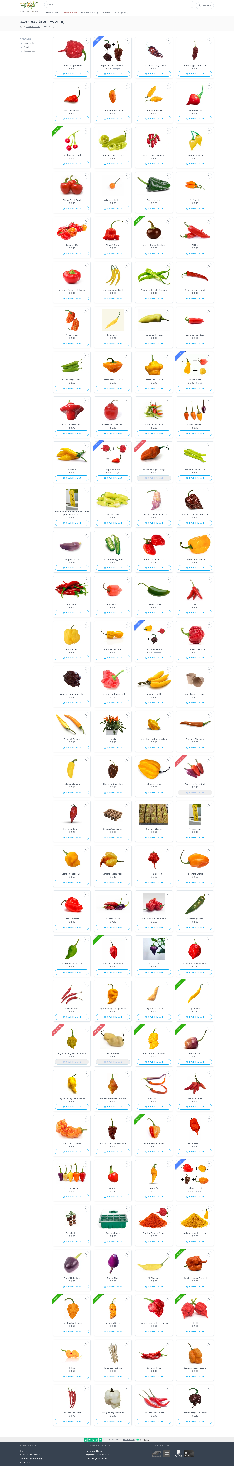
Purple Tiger (113, 1278)
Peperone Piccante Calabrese (72, 290)
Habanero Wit (113, 1053)
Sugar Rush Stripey (72, 1143)
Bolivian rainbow (195, 424)
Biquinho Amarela (195, 155)
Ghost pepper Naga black (154, 65)
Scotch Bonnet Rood (72, 424)
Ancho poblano (154, 200)
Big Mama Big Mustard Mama (72, 1053)
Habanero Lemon (154, 784)
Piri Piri (195, 245)
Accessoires (29, 51)
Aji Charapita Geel (112, 200)
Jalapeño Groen (154, 604)
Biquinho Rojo (195, 110)
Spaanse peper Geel (113, 290)
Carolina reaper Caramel (195, 1278)
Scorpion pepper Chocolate (72, 694)
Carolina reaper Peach (113, 873)
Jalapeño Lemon (72, 784)
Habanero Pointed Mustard (113, 1098)
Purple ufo (154, 963)
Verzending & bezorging (31, 1458)
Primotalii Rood (195, 1143)
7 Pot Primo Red (154, 873)
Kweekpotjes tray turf (113, 829)
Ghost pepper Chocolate (195, 65)
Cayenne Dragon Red (154, 1412)
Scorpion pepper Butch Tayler (154, 1323)
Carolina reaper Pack (154, 649)
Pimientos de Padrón (72, 963)
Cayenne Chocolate (195, 739)
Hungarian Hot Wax (154, 334)
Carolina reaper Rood (72, 65)
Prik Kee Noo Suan (154, 424)
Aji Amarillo (195, 200)
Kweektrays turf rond (195, 694)
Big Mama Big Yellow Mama (72, 1098)
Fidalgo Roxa (195, 1053)
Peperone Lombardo (195, 469)
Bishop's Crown (113, 245)
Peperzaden (29, 43)
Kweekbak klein (113, 1233)
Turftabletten (72, 1233)
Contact (106, 12)
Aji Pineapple (154, 1278)
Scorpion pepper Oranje (195, 1367)
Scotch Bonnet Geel (154, 379)
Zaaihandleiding (89, 12)
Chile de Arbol (71, 1008)
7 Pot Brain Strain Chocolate (195, 514)
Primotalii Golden (113, 1323)
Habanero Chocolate (113, 784)
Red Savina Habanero (154, 559)
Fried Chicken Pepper (72, 1323)
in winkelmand (71, 74)
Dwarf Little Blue (72, 1278)
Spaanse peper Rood (195, 290)
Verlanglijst (121, 12)
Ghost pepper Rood (72, 110)
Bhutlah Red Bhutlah (113, 963)
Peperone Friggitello (113, 559)
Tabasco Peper (195, 1098)
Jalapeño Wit (113, 514)
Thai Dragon (72, 604)
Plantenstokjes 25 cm (113, 1367)
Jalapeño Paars (72, 559)
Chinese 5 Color (71, 1188)
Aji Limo (72, 469)
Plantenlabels (195, 829)
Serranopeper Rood (195, 334)
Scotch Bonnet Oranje (113, 379)
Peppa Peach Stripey (154, 1143)
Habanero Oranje (195, 873)
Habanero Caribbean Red (195, 963)
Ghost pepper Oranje (113, 110)
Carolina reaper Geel (195, 559)
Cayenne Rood (154, 1367)
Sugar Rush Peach (154, 1008)
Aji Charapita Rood (72, 155)
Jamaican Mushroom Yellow (154, 739)
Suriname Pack (195, 379)
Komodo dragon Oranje (154, 469)
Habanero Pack (195, 1188)
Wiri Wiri (113, 1188)
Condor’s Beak (113, 918)
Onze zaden (52, 12)
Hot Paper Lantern (72, 829)
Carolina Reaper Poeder (154, 1233)
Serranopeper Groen (72, 379)
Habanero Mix (71, 245)
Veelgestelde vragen (30, 1454)
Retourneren (26, 1462)
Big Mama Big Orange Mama (112, 1008)
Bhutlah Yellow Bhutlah (154, 1053)
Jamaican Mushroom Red (113, 694)
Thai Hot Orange (72, 739)
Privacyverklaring (94, 1451)
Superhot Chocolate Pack (113, 65)
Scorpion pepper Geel (72, 873)
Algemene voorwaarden (97, 1454)
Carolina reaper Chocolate (195, 1412)
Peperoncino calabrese (154, 155)
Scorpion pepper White (113, 1412)
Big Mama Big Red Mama (154, 918)
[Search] (119, 4)
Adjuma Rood (113, 604)
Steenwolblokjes (154, 829)
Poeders (28, 47)
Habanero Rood (71, 918)
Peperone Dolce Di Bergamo (154, 290)
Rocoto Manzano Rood (113, 424)
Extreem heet (69, 12)
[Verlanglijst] (86, 41)
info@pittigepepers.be (96, 1458)
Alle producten (33, 26)
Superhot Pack (113, 469)
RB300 (195, 1323)
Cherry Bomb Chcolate (154, 245)
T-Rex (72, 1367)
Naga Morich (72, 334)
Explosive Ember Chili (195, 784)
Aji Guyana (195, 1008)
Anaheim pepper (195, 918)
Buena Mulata (154, 1098)
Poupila (112, 739)
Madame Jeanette (112, 649)
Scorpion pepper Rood (194, 649)
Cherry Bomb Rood (72, 200)
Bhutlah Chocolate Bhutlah (113, 1143)
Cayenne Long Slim (72, 1412)
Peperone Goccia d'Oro (113, 155)
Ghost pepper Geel (154, 110)
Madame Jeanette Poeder (195, 1233)
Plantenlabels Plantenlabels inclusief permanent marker (72, 513)
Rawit (195, 604)
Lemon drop (113, 334)
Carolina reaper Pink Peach (154, 514)
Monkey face (154, 1188)
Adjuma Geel (72, 649)
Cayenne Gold (154, 694)
